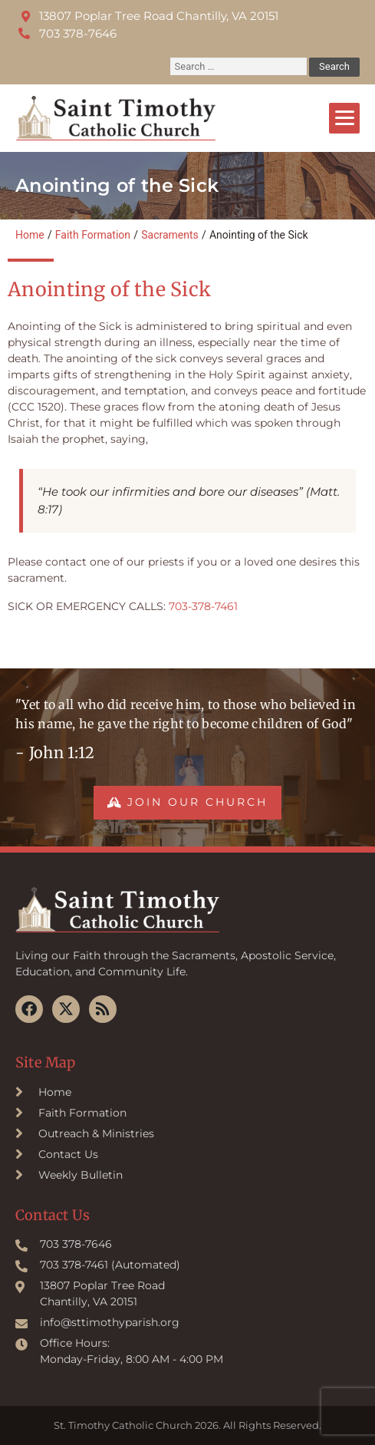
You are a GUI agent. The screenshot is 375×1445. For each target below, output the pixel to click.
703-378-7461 (203, 606)
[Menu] (344, 118)
